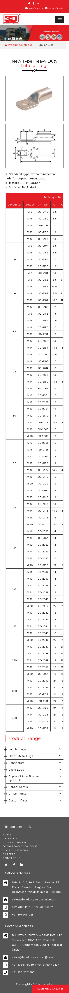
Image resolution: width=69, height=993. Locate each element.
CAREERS (9, 854)
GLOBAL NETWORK (16, 850)
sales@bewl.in (34, 8)
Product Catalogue (19, 44)
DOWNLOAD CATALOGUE (20, 846)
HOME (7, 834)
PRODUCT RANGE (15, 842)
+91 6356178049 (23, 964)
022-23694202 (43, 907)
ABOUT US (10, 838)
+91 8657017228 (23, 914)
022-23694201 (21, 907)
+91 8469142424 (48, 964)
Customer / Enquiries (50, 988)
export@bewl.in (55, 8)
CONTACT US (12, 858)
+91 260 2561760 (23, 972)
